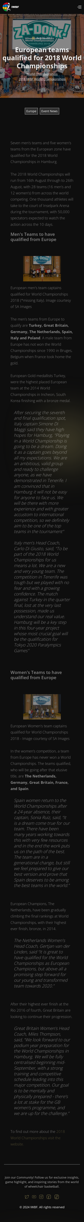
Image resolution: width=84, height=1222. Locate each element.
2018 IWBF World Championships (42, 80)
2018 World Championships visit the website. (37, 1141)
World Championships (42, 75)
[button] (79, 7)
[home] (10, 7)
